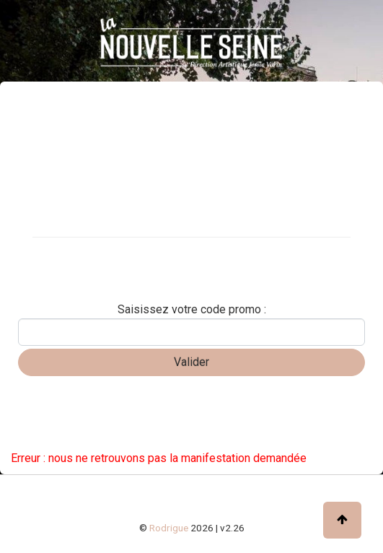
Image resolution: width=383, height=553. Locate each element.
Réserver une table (61, 278)
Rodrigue (168, 528)
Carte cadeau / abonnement (82, 253)
